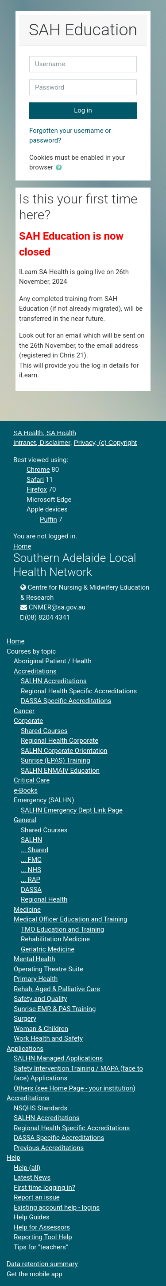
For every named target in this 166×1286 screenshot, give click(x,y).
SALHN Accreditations (54, 681)
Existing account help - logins (57, 1207)
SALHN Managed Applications (58, 1058)
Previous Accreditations (49, 1148)
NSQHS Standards (40, 1108)
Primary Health (36, 979)
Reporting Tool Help (43, 1237)
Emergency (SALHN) (44, 800)
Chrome (38, 470)
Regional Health (44, 899)
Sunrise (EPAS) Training (55, 760)
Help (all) (27, 1168)
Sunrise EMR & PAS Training (55, 1009)
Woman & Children (41, 1029)
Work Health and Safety (48, 1038)
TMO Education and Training (62, 929)
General (25, 820)
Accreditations (35, 671)
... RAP (30, 880)
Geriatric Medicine (47, 949)
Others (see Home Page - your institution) (74, 1088)
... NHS (31, 870)
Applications (25, 1049)
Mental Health (34, 959)
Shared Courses (44, 731)
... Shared (34, 850)
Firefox (37, 489)
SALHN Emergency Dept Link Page (72, 810)
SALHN (31, 840)
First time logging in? (44, 1188)
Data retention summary (42, 1264)
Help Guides (32, 1217)
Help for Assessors (42, 1227)
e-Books (26, 790)
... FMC (31, 860)
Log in (83, 110)
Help (13, 1158)
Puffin (48, 519)
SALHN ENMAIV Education (60, 771)
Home (22, 546)
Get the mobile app (34, 1274)
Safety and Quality (40, 999)
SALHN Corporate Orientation (64, 751)
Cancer (24, 711)
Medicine (27, 910)
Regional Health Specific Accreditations (79, 691)
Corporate (28, 721)
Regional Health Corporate (59, 741)
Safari (35, 480)
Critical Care (32, 780)
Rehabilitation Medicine (55, 939)
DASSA (31, 890)
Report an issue (37, 1197)
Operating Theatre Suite (48, 969)
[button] (60, 167)
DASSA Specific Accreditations (66, 701)
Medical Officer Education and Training (70, 919)
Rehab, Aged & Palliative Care (57, 989)
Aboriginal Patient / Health (53, 661)
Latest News (32, 1177)
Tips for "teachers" (41, 1247)
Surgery (25, 1019)
